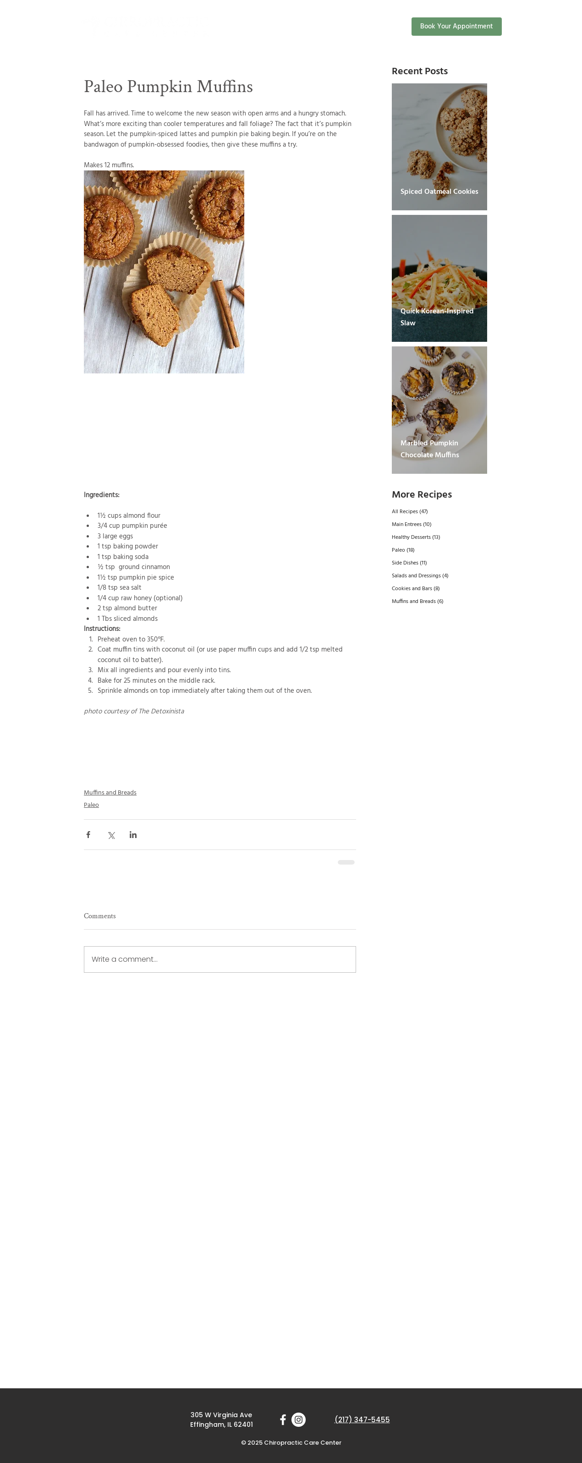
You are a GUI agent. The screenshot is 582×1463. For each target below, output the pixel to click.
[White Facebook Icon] (283, 1420)
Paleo (91, 805)
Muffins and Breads (110, 793)
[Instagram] (298, 1420)
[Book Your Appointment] (457, 26)
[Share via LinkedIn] (133, 834)
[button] (334, 26)
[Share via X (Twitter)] (110, 834)
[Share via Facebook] (88, 834)
